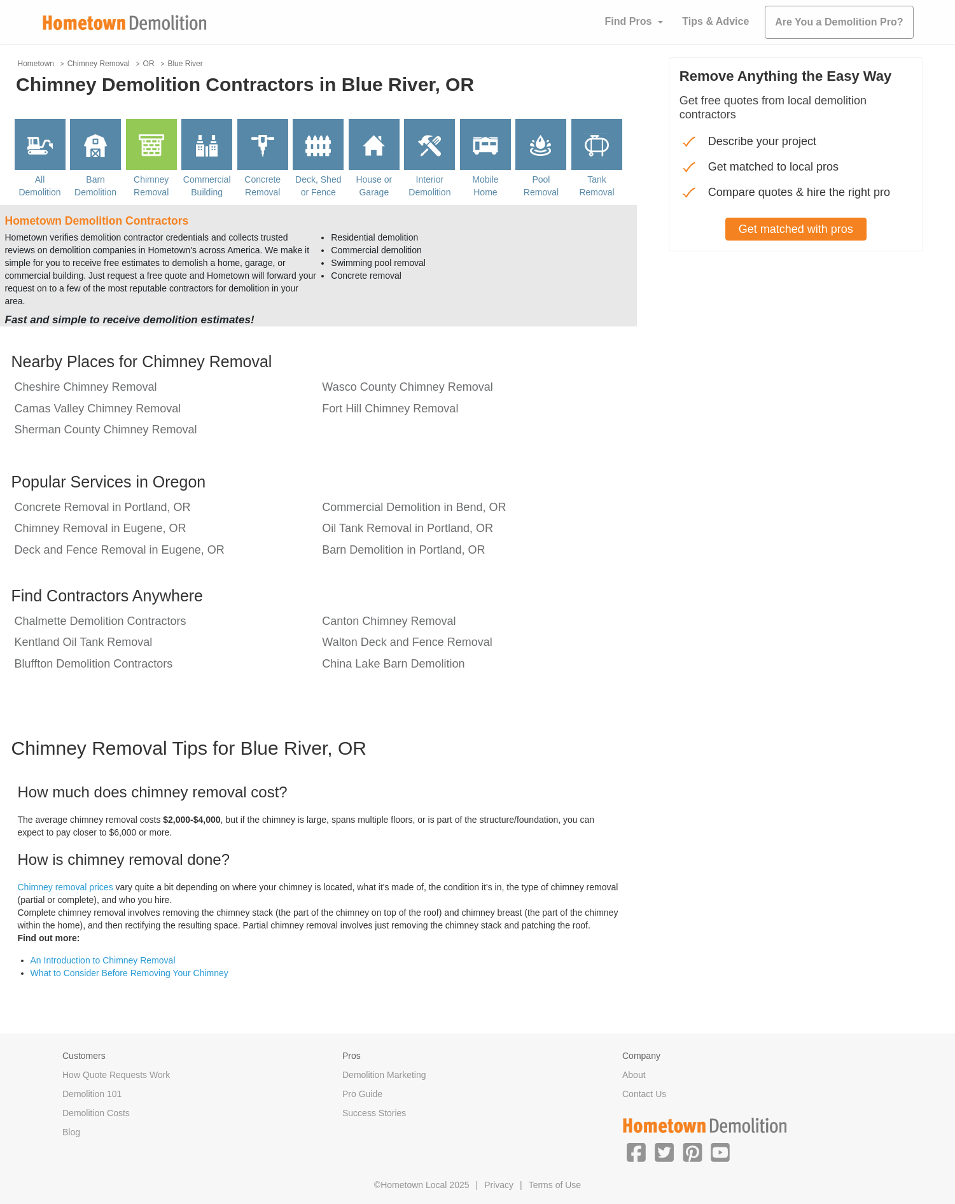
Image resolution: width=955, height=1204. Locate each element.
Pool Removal (541, 185)
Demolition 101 (92, 1094)
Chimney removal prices (65, 887)
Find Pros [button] (628, 21)
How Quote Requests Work (116, 1075)
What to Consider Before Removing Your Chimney (129, 973)
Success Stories (374, 1113)
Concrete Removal (262, 185)
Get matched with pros (796, 229)
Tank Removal (596, 185)
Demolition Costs (96, 1113)
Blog (71, 1132)
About (634, 1075)
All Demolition (39, 185)
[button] (636, 1152)
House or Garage (374, 185)
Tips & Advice (715, 21)
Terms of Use (555, 1185)
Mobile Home (485, 185)
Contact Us (644, 1094)
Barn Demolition (95, 185)
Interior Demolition (429, 185)
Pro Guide (362, 1094)
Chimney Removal (151, 185)
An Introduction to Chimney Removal (103, 960)
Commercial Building (207, 185)
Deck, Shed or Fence (318, 185)
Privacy (498, 1185)
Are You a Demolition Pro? (839, 22)
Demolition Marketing (384, 1075)
